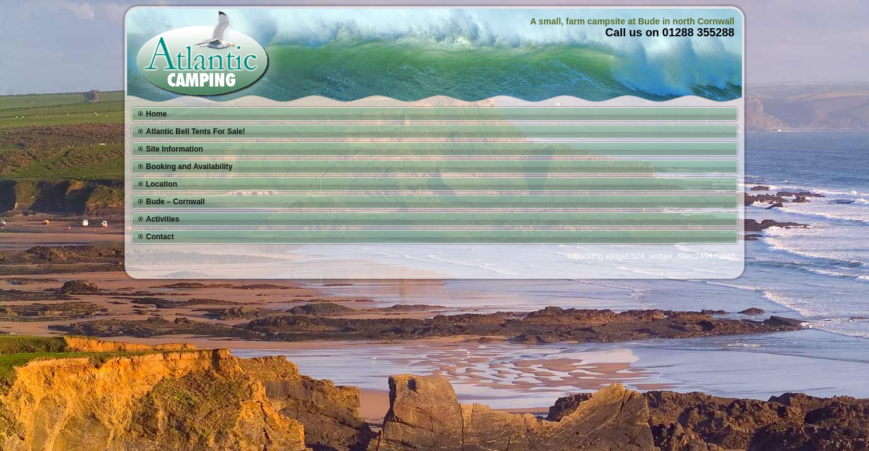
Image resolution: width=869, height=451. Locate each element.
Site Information (174, 149)
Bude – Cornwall (175, 201)
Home (156, 114)
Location (161, 184)
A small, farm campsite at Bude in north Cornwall (632, 21)
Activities (162, 219)
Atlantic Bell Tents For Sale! (195, 131)
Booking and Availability (189, 166)
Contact (160, 236)
